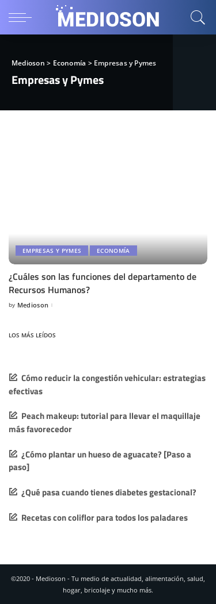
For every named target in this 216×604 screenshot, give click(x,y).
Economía (113, 251)
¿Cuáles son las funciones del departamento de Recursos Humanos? (102, 283)
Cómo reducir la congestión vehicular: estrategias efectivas (107, 384)
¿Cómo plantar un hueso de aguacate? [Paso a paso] (100, 461)
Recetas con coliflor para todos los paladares (104, 517)
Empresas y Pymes (51, 251)
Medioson (33, 305)
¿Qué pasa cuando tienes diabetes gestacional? (108, 492)
